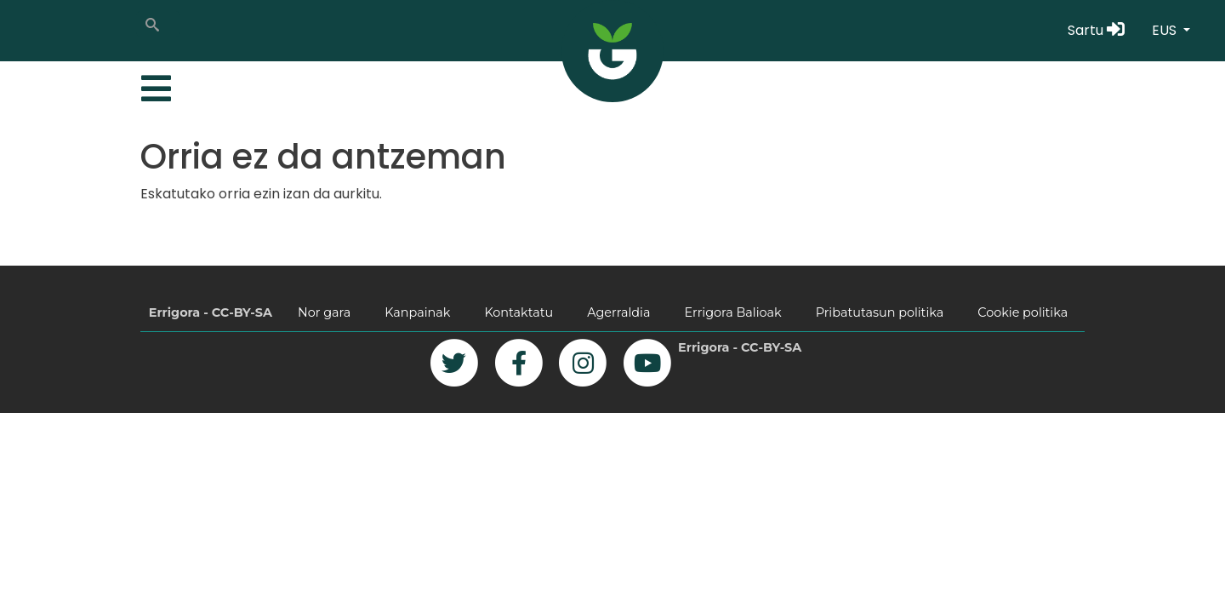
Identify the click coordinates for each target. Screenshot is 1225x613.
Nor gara (324, 312)
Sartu (1096, 30)
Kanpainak (417, 312)
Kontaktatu (518, 312)
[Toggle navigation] (154, 84)
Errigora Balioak (732, 312)
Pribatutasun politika (880, 312)
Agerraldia (618, 312)
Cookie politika (1022, 312)
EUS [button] (1166, 30)
